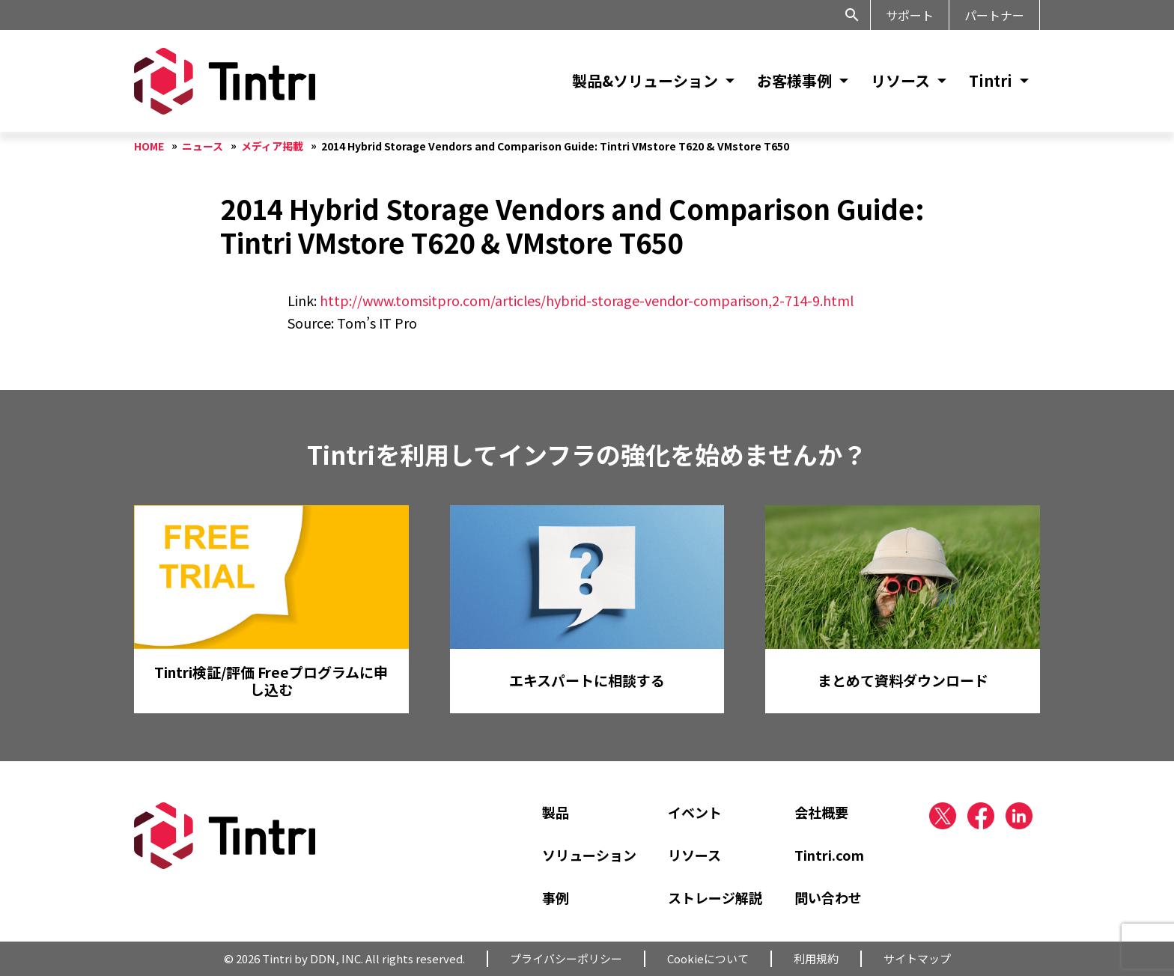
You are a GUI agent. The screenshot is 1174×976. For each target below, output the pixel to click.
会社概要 (821, 812)
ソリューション (589, 854)
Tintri (990, 80)
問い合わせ (828, 897)
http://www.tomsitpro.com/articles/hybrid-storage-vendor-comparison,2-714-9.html (587, 300)
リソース (900, 80)
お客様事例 (794, 80)
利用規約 (816, 958)
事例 (555, 897)
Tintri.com (829, 854)
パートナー (994, 15)
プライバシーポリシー (566, 958)
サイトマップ (917, 958)
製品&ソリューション (645, 80)
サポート (910, 15)
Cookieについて (708, 958)
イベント (695, 812)
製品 (555, 812)
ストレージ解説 (715, 897)
